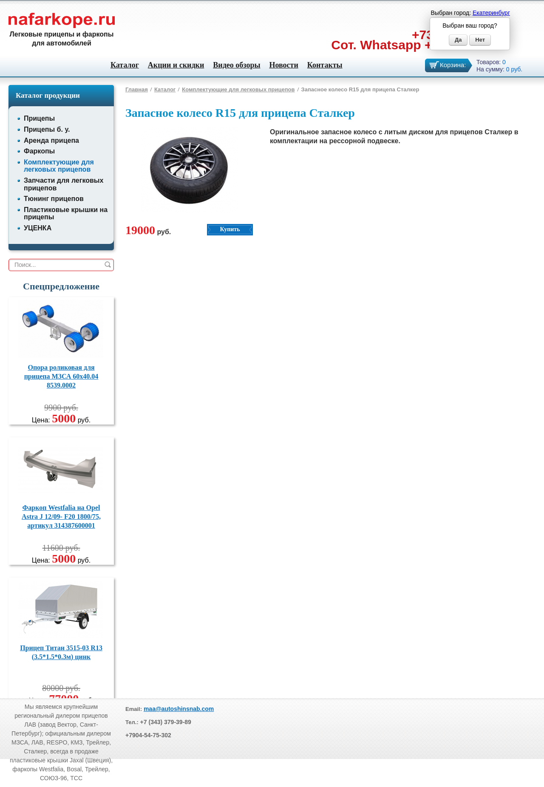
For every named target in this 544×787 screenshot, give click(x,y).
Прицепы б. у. (47, 129)
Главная (136, 89)
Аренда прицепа (51, 140)
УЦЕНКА (37, 228)
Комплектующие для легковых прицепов (59, 166)
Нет (480, 40)
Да (458, 40)
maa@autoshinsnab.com (179, 708)
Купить (230, 229)
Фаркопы (39, 151)
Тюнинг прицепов (54, 198)
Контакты (325, 65)
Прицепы (39, 118)
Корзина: (453, 64)
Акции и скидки (176, 65)
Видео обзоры (236, 65)
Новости (283, 65)
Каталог (124, 65)
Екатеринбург (491, 12)
